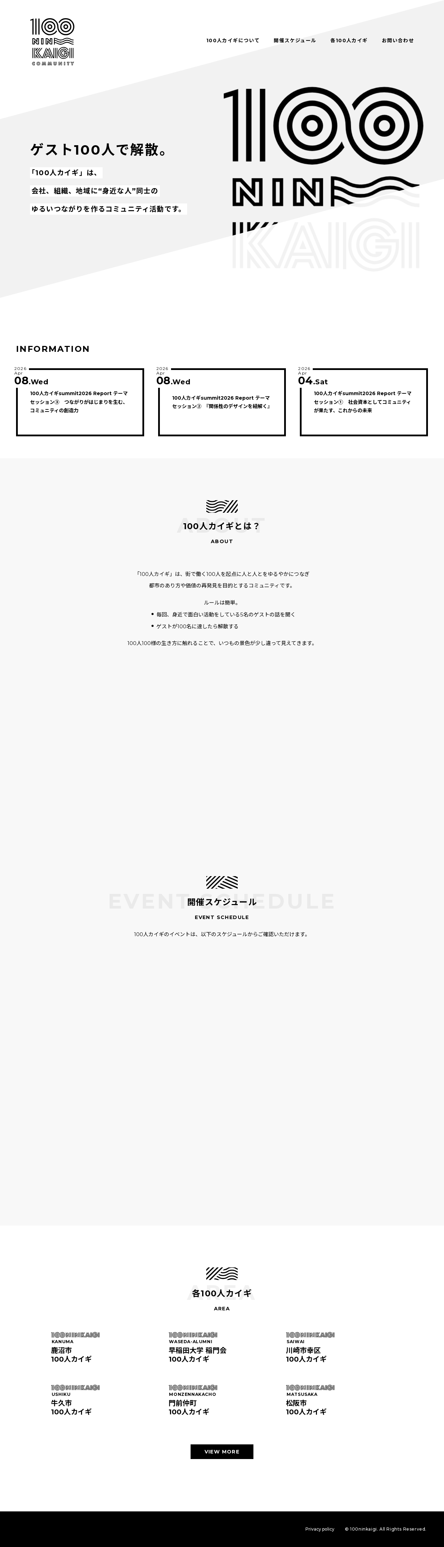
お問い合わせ (398, 40)
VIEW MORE (222, 1452)
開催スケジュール (295, 40)
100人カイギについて (233, 40)
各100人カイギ (349, 40)
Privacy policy (319, 1529)
